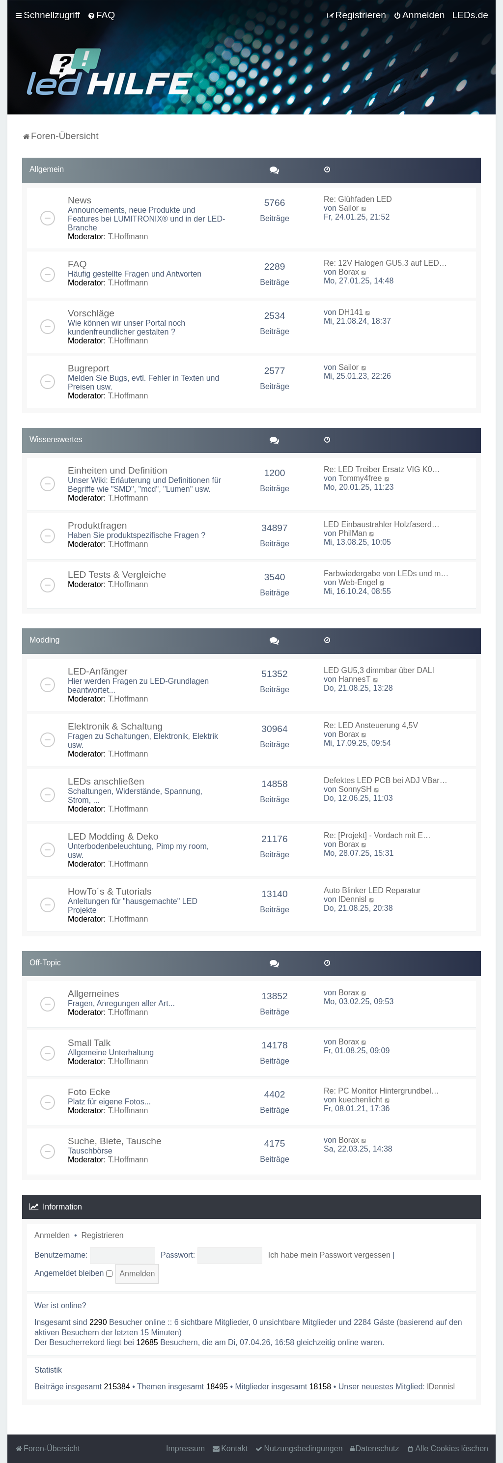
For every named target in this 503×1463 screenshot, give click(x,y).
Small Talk (89, 1043)
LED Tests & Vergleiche (117, 574)
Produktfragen (97, 525)
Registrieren (102, 1235)
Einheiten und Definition (118, 470)
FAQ (77, 264)
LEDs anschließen (106, 781)
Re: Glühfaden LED (358, 199)
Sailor (348, 208)
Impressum (185, 1448)
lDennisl (352, 899)
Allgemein (46, 169)
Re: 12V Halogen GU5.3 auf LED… (385, 263)
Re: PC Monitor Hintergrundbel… (381, 1091)
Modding (44, 640)
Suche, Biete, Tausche (115, 1141)
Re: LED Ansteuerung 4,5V (371, 725)
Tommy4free (360, 478)
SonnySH (355, 789)
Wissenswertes (56, 439)
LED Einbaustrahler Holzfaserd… (382, 524)
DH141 (350, 312)
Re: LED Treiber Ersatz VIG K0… (382, 469)
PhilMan (352, 533)
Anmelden (52, 1235)
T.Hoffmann (128, 236)
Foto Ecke (89, 1092)
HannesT (354, 679)
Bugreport (88, 368)
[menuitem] (101, 15)
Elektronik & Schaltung (115, 726)
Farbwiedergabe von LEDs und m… (386, 573)
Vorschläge (91, 313)
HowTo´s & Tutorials (110, 891)
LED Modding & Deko (113, 836)
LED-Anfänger (98, 671)
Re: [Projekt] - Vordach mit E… (377, 835)
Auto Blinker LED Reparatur (372, 890)
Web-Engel (357, 582)
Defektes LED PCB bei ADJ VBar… (385, 780)
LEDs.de (470, 15)
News (79, 200)
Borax (348, 272)
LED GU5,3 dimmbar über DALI (379, 670)
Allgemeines (93, 993)
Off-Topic (45, 962)
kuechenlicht (360, 1100)
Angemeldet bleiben (73, 1273)
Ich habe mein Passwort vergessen (329, 1255)
